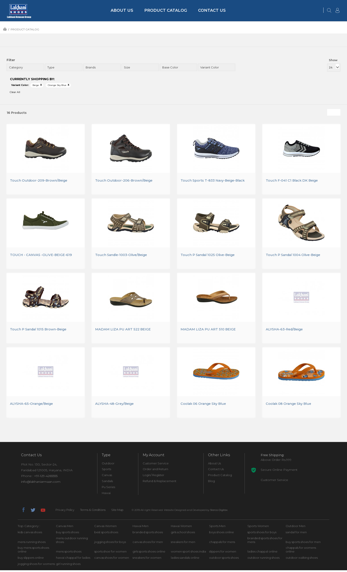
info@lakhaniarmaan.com (40, 483)
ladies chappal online (262, 553)
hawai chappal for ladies (73, 559)
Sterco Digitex (222, 511)
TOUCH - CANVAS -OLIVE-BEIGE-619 (42, 256)
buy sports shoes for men (303, 543)
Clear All (15, 92)
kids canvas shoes (30, 533)
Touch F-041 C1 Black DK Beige (293, 181)
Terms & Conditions (94, 511)
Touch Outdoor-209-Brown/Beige (40, 181)
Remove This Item (41, 85)
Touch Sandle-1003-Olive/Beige (123, 256)
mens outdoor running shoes (72, 541)
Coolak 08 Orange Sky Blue (290, 405)
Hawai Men (140, 527)
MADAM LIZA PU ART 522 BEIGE (124, 330)
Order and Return (155, 471)
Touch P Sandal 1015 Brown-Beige (40, 330)
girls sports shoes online (149, 553)
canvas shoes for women (111, 559)
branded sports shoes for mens (264, 541)
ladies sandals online (185, 559)
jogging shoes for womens (36, 565)
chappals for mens (222, 543)
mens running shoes (32, 543)
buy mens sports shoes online (33, 551)
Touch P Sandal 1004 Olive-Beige (295, 256)
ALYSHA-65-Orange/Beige (33, 405)
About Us (122, 10)
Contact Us (212, 10)
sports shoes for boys (261, 533)
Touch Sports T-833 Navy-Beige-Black (215, 181)
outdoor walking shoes (302, 559)
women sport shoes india (188, 553)
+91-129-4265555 (46, 477)
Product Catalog (165, 10)
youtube (43, 511)
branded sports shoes (148, 533)
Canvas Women (105, 527)
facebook (23, 511)
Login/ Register (153, 477)
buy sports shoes (67, 533)
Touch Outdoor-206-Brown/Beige (125, 181)
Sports (106, 471)
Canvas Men (64, 527)
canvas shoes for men (148, 543)
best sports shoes (106, 533)
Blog (211, 483)
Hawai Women (181, 527)
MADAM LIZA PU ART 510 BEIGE (210, 330)
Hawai (106, 494)
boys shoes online (221, 533)
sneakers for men (183, 543)
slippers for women (222, 553)
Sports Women (258, 527)
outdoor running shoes (263, 559)
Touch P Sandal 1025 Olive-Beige (210, 256)
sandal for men (296, 533)
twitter (33, 511)
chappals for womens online (301, 551)
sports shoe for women (110, 553)
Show (333, 60)
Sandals (107, 483)
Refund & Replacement (159, 483)
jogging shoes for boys (110, 543)
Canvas (107, 477)
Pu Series (108, 489)
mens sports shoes (68, 553)
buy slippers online (31, 559)
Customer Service (156, 465)
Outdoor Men (295, 527)
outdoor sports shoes (224, 559)
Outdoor (108, 465)
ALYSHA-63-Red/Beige (286, 330)
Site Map (120, 511)
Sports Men (217, 527)
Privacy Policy (65, 511)
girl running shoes (68, 565)
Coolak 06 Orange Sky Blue (205, 405)
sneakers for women (147, 559)
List (337, 112)
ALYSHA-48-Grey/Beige (116, 405)
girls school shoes (183, 533)
